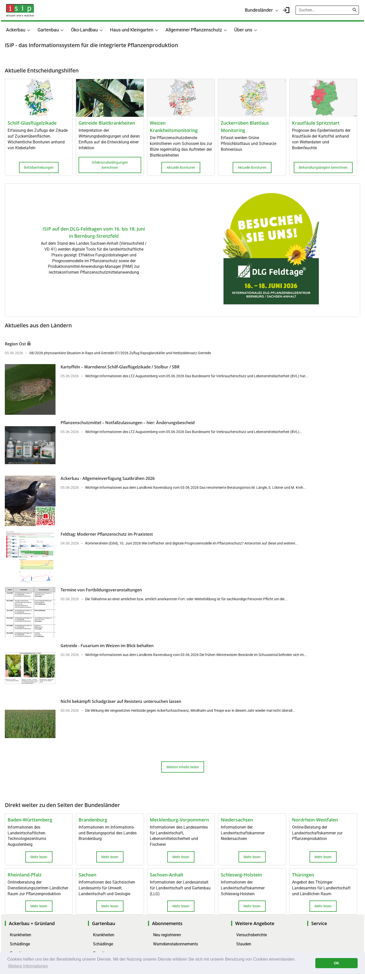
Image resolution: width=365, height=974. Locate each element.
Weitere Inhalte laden (182, 767)
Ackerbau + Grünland (32, 923)
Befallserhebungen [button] (38, 167)
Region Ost (16, 344)
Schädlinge (20, 944)
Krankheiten (20, 934)
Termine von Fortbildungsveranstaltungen (101, 590)
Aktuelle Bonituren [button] (181, 167)
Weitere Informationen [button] (28, 966)
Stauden (243, 944)
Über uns (243, 29)
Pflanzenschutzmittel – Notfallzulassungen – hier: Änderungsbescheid (128, 422)
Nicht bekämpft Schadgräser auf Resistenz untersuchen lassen (121, 701)
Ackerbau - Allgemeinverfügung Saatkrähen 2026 (108, 478)
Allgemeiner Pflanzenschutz (194, 29)
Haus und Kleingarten (131, 29)
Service (319, 923)
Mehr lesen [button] (38, 857)
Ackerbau (15, 29)
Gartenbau (48, 29)
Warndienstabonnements (175, 944)
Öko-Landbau (84, 29)
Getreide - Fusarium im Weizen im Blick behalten (107, 645)
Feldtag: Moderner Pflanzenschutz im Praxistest (107, 534)
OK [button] (336, 963)
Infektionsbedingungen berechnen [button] (110, 165)
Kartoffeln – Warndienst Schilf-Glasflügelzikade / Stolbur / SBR (120, 367)
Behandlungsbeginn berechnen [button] (323, 167)
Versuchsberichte (251, 934)
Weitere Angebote (254, 923)
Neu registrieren (167, 934)
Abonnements (167, 923)
